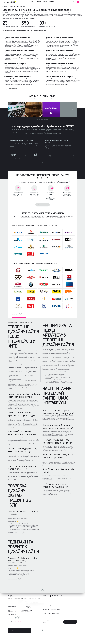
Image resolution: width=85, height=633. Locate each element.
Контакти (51, 1)
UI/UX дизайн (49, 130)
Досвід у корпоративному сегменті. (42, 262)
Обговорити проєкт (12, 88)
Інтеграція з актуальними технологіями (50, 197)
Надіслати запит (70, 622)
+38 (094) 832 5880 (25, 604)
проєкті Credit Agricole (27, 427)
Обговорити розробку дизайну (14, 532)
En (30, 624)
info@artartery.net (12, 611)
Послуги (33, 2)
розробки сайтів (59, 15)
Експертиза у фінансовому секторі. (42, 224)
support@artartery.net (26, 611)
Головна (9, 624)
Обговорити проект (42, 120)
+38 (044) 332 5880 (12, 604)
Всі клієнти (17, 314)
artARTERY (28, 607)
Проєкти (39, 1)
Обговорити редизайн (12, 579)
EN (74, 1)
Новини (45, 1)
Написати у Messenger (13, 607)
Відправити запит (42, 204)
